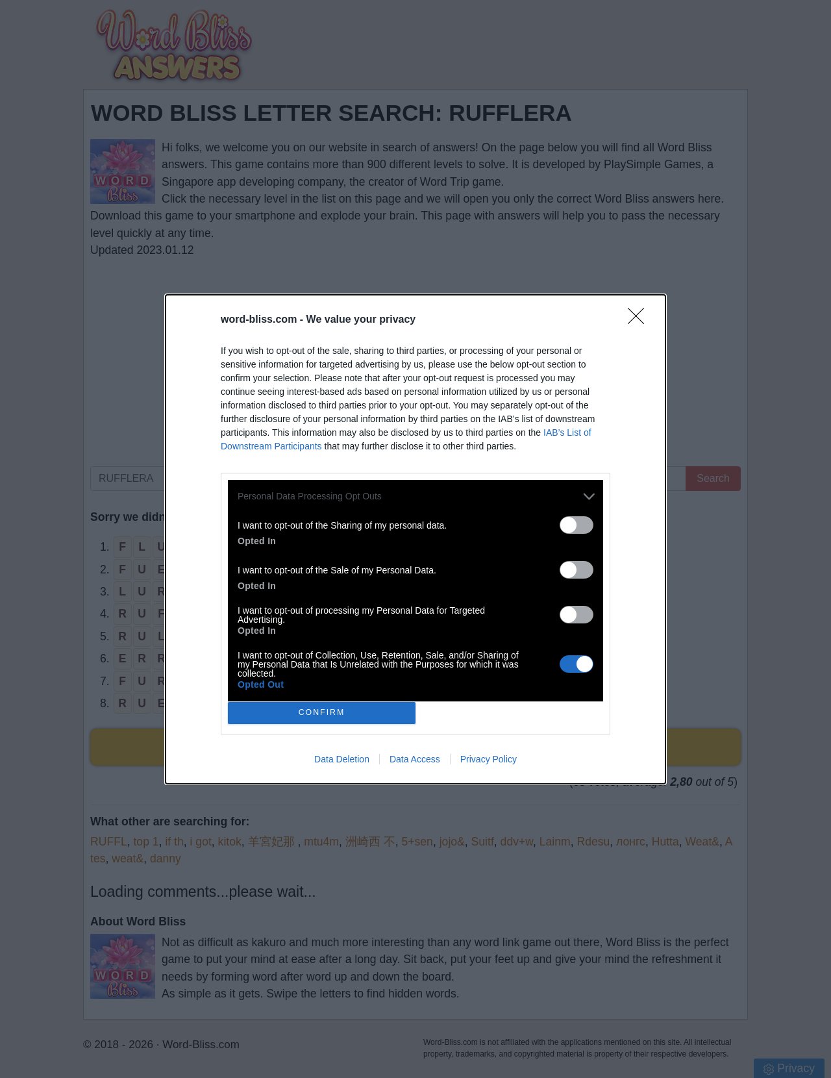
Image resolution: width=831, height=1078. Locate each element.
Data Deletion (341, 759)
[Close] (640, 320)
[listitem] (415, 496)
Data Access (415, 759)
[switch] (576, 525)
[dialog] (415, 539)
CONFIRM (321, 713)
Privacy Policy (488, 759)
